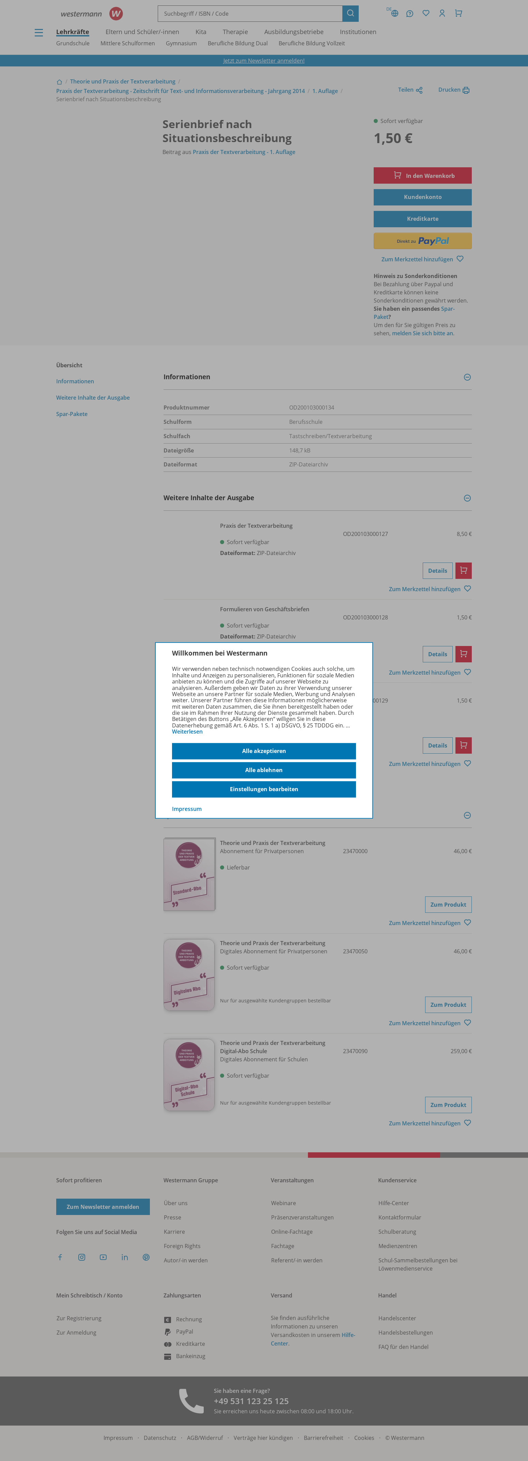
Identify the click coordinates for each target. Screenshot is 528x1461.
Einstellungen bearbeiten (264, 789)
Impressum (187, 808)
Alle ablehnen (264, 770)
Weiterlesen (187, 731)
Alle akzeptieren (264, 751)
